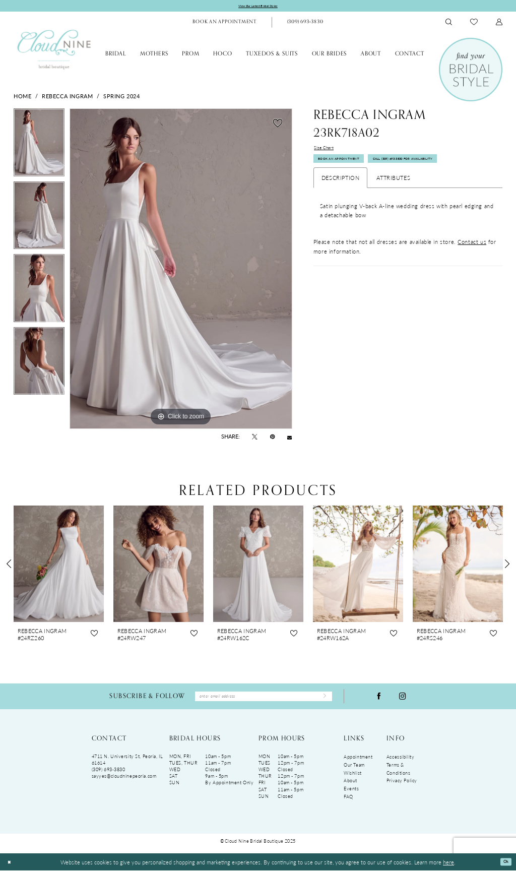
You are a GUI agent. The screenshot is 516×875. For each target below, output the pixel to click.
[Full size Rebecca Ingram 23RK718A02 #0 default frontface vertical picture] (181, 270)
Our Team (354, 769)
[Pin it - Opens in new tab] (272, 438)
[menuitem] (224, 24)
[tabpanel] (39, 146)
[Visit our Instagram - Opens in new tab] (403, 699)
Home (22, 97)
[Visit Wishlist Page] (474, 23)
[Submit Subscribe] (322, 700)
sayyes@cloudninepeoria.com (124, 781)
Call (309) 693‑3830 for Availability (439, 166)
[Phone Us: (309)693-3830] (305, 24)
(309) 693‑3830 (108, 774)
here (448, 866)
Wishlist (353, 777)
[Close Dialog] (11, 866)
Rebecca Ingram (67, 97)
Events (351, 793)
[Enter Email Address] (263, 699)
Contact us (472, 251)
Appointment (358, 762)
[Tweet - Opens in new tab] (254, 438)
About (350, 785)
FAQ (348, 801)
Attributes (393, 187)
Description (340, 187)
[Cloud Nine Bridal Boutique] (54, 51)
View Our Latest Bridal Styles (258, 7)
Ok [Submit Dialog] (503, 866)
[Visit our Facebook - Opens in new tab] (379, 699)
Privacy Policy (401, 785)
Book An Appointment (348, 166)
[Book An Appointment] (224, 24)
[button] (499, 24)
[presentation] (59, 565)
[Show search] (449, 24)
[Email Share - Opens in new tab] (289, 438)
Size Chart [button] (327, 151)
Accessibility (400, 762)
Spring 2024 (121, 97)
